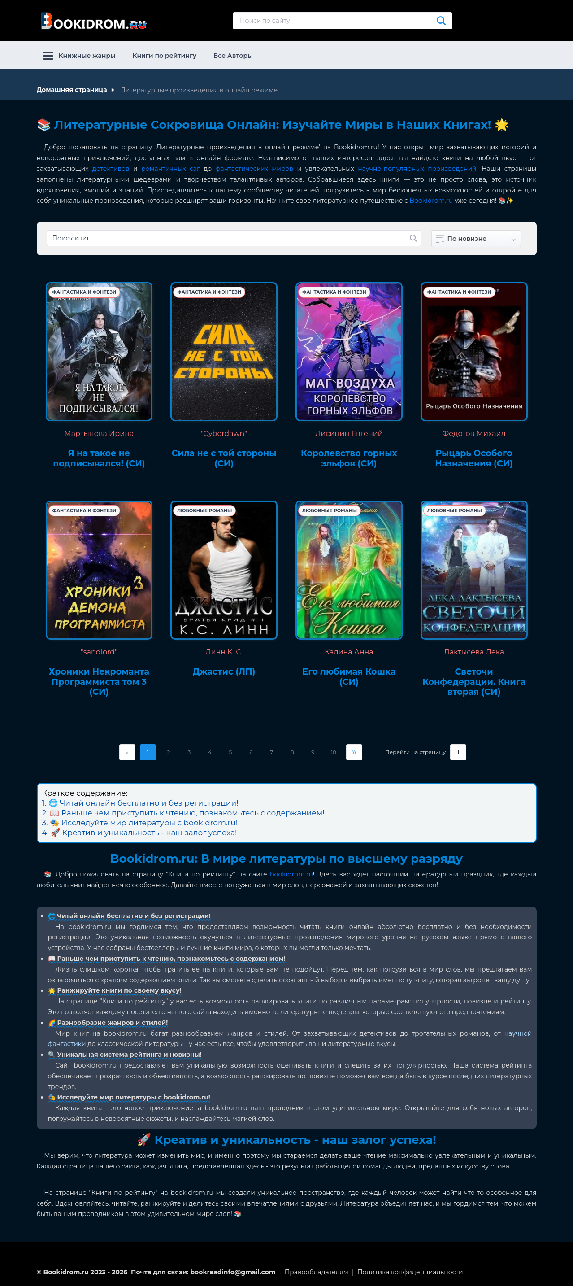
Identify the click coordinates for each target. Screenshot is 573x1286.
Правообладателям (316, 1272)
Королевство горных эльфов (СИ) (349, 459)
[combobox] (476, 238)
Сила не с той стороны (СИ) (224, 459)
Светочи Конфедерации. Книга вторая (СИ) (473, 682)
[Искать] (441, 20)
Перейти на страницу (415, 752)
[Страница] (458, 752)
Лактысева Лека (474, 652)
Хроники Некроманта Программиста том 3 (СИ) (99, 682)
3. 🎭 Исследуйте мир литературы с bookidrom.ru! (140, 822)
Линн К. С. (224, 652)
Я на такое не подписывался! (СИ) (99, 459)
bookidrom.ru (291, 874)
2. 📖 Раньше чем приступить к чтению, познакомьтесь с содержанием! (183, 812)
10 (333, 752)
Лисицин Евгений (349, 433)
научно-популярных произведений (417, 169)
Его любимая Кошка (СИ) (348, 677)
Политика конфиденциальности (410, 1272)
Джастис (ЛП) (224, 672)
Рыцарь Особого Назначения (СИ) (474, 459)
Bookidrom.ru (431, 200)
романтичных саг (170, 169)
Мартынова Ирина (99, 433)
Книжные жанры (79, 56)
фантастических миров (255, 169)
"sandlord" (99, 652)
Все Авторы (233, 56)
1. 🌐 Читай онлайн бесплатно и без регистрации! (140, 802)
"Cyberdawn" (224, 433)
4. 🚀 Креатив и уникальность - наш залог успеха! (139, 832)
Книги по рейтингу (164, 56)
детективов (111, 169)
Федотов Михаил (474, 433)
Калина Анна (349, 652)
